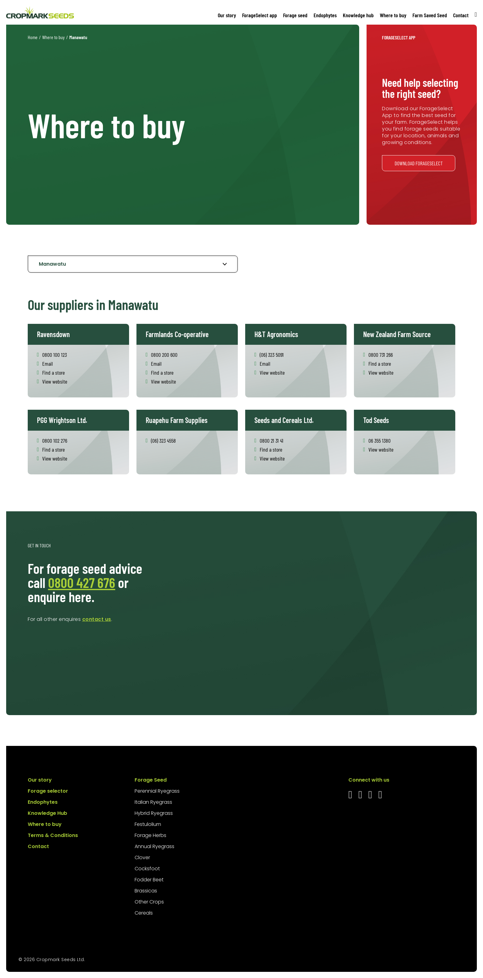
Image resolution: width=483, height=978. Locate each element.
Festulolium (148, 824)
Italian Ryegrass (153, 802)
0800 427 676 (81, 582)
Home (33, 37)
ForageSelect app (259, 15)
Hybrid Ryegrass (154, 813)
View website (54, 381)
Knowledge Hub (47, 813)
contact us (96, 619)
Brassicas (146, 890)
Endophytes (325, 15)
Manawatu (52, 264)
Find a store (53, 372)
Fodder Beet (149, 879)
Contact (461, 15)
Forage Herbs (150, 835)
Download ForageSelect (419, 163)
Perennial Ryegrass (157, 791)
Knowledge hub (358, 15)
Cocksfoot (147, 868)
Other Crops (149, 901)
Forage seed (295, 15)
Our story (227, 15)
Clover (142, 857)
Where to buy (393, 15)
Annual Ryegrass (154, 846)
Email (47, 363)
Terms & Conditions (53, 835)
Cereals (144, 912)
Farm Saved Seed (429, 15)
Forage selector (48, 791)
